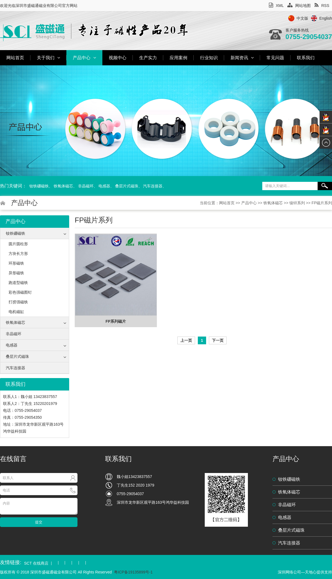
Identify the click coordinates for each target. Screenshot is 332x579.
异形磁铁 (16, 273)
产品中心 (84, 57)
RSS (322, 5)
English (325, 18)
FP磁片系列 (322, 203)
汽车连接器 (152, 186)
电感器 (104, 186)
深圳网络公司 (289, 572)
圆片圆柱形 (18, 244)
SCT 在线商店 (36, 563)
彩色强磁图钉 (20, 292)
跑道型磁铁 (18, 282)
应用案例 (178, 57)
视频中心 (117, 57)
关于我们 (48, 57)
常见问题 (275, 57)
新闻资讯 (242, 57)
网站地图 (299, 5)
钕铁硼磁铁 (39, 186)
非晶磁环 (86, 186)
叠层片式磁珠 (126, 186)
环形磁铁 (16, 263)
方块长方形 (18, 253)
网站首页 (15, 57)
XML (276, 5)
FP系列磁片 (116, 321)
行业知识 (209, 57)
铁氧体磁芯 (63, 186)
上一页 (186, 340)
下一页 (218, 340)
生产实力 (148, 57)
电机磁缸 (16, 311)
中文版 (302, 18)
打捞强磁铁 (18, 302)
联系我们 (306, 57)
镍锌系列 (297, 203)
